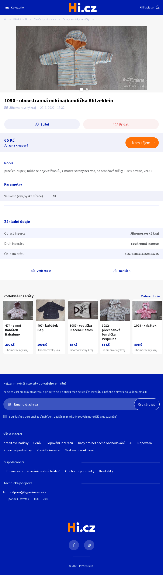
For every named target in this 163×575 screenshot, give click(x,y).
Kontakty (106, 471)
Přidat (124, 124)
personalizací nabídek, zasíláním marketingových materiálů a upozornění (71, 416)
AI (130, 443)
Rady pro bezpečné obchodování (101, 443)
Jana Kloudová (18, 145)
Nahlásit (125, 271)
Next (87, 89)
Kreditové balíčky (15, 443)
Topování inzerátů (59, 443)
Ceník (37, 443)
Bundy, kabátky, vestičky (76, 19)
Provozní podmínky (17, 450)
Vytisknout (44, 271)
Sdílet (45, 124)
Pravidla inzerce (48, 450)
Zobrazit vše (150, 296)
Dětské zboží (20, 19)
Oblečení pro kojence (45, 19)
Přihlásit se (147, 7)
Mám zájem (141, 142)
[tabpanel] (81, 58)
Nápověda (144, 443)
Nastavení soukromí (79, 450)
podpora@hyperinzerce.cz (27, 492)
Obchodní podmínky (79, 471)
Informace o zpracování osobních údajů (31, 471)
